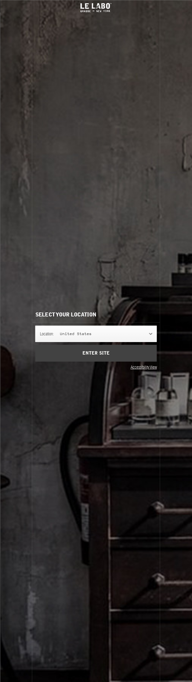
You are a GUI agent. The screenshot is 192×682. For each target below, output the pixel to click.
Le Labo (96, 7)
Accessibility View (144, 367)
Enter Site (95, 353)
